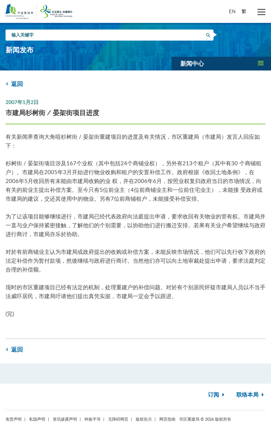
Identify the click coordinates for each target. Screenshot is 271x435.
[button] (221, 63)
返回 (14, 84)
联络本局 (250, 395)
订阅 (217, 395)
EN (232, 11)
